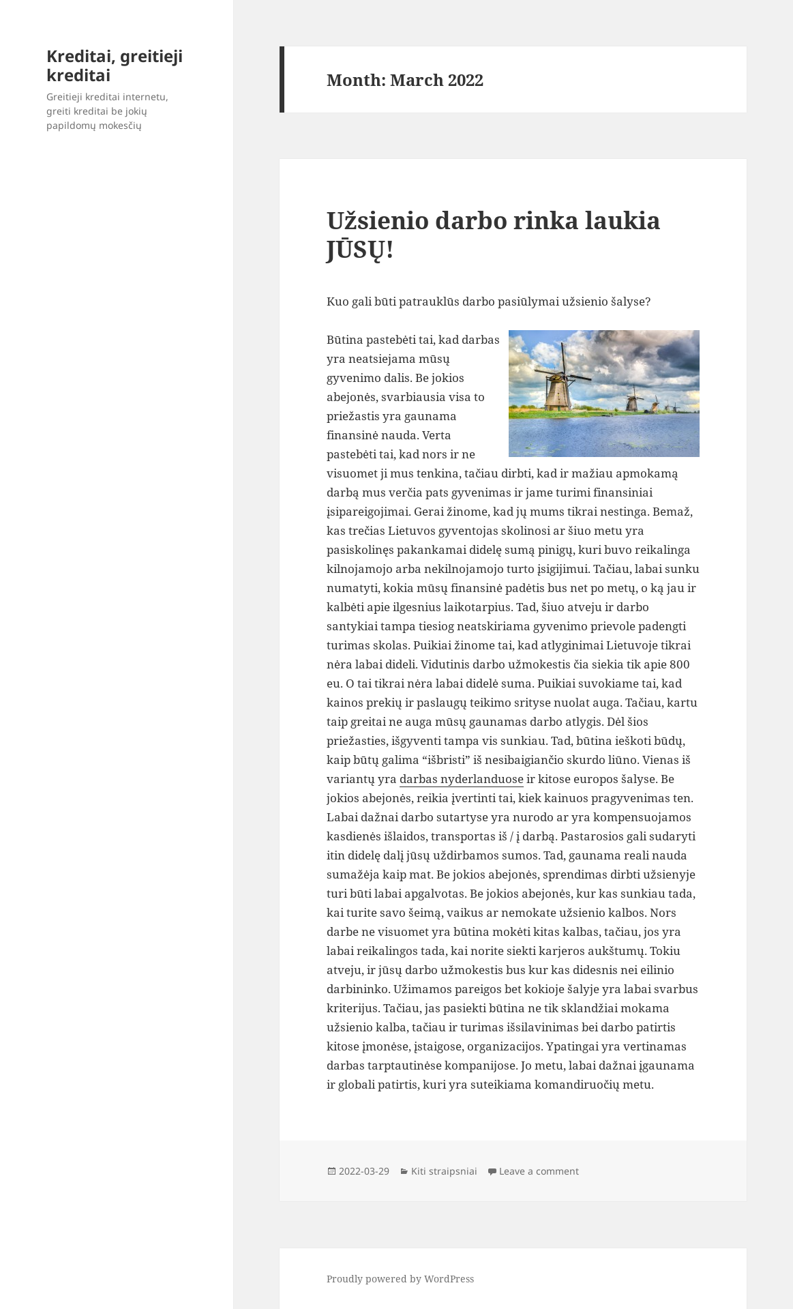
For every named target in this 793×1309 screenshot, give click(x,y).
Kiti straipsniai (444, 1170)
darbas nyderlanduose (462, 778)
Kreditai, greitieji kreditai (114, 65)
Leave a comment (539, 1170)
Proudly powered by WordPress (400, 1278)
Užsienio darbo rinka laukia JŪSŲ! (494, 234)
